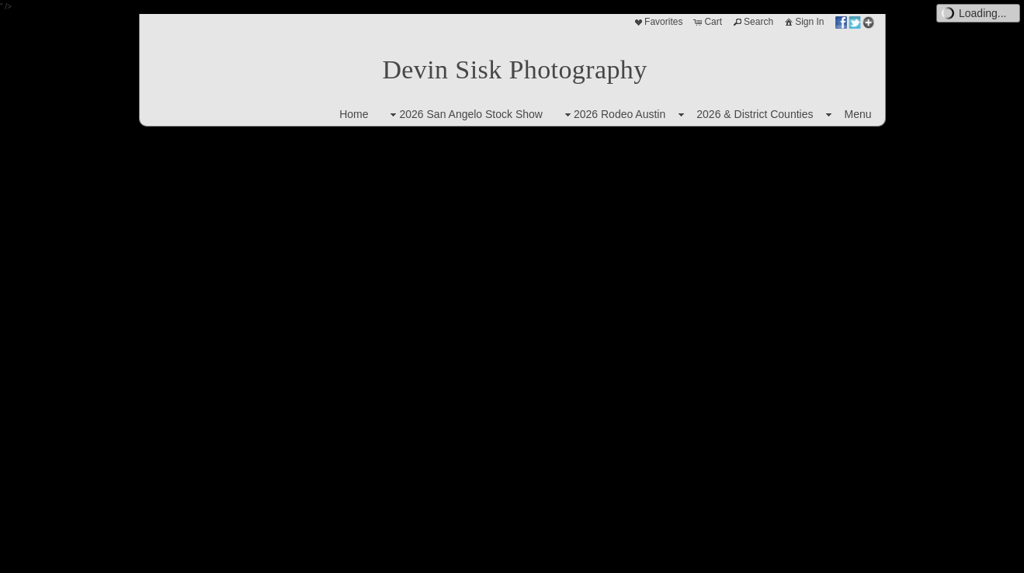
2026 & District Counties (754, 114)
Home (353, 114)
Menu (857, 114)
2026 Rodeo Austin (613, 114)
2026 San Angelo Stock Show (464, 114)
